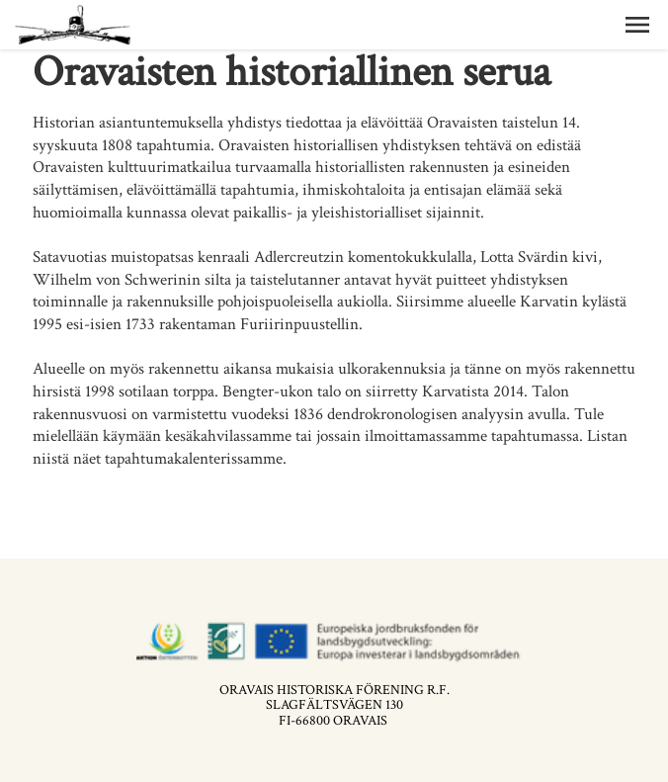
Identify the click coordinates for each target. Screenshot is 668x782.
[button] (637, 25)
